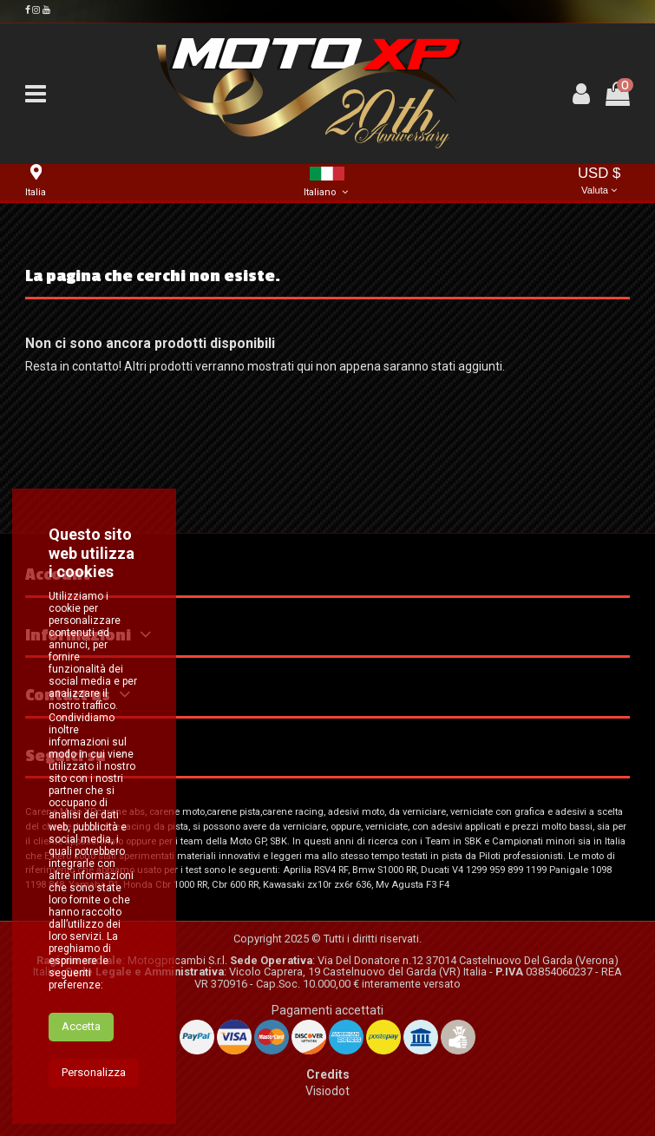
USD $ (599, 182)
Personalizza (94, 1108)
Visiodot (327, 1091)
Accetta (81, 1062)
